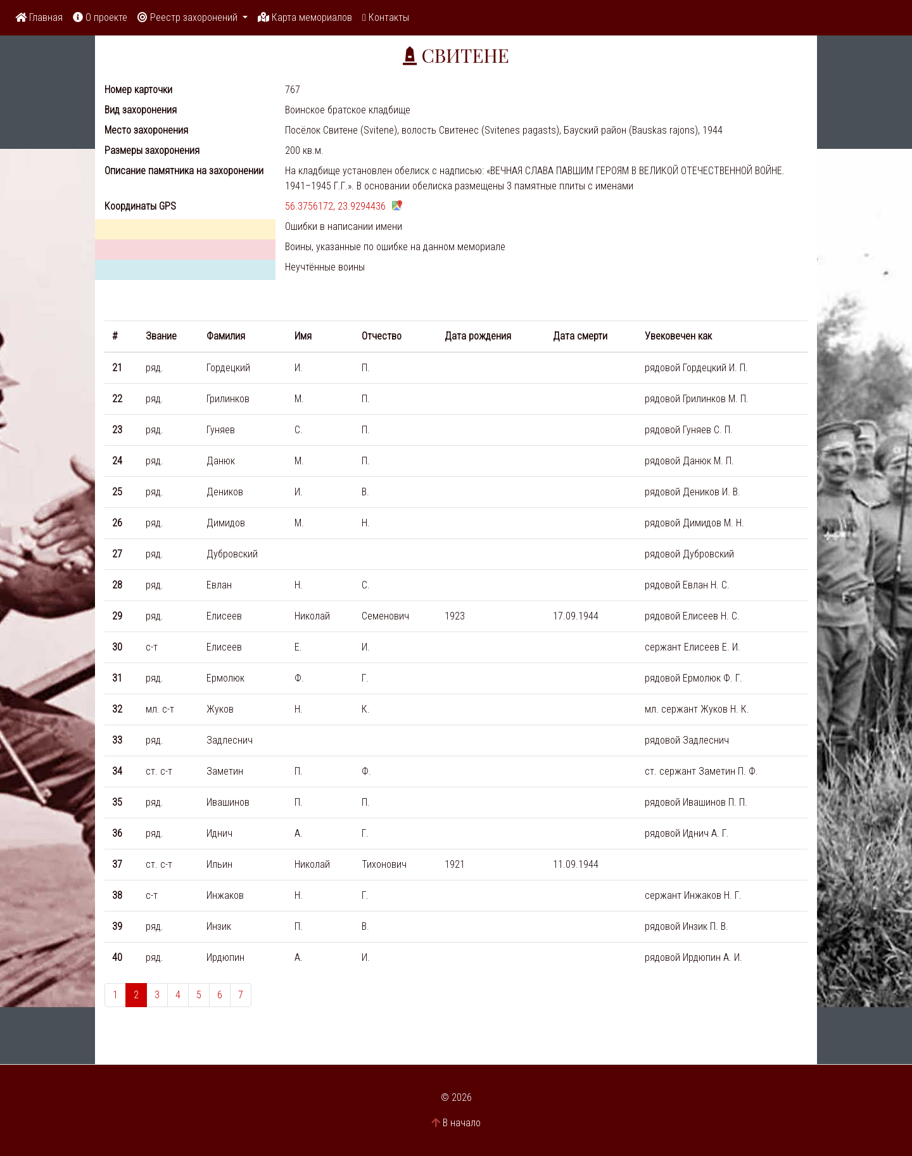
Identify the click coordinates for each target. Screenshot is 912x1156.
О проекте (100, 17)
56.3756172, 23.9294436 (335, 206)
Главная (39, 17)
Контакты (385, 17)
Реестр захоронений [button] (188, 17)
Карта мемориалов (305, 17)
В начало (462, 1123)
